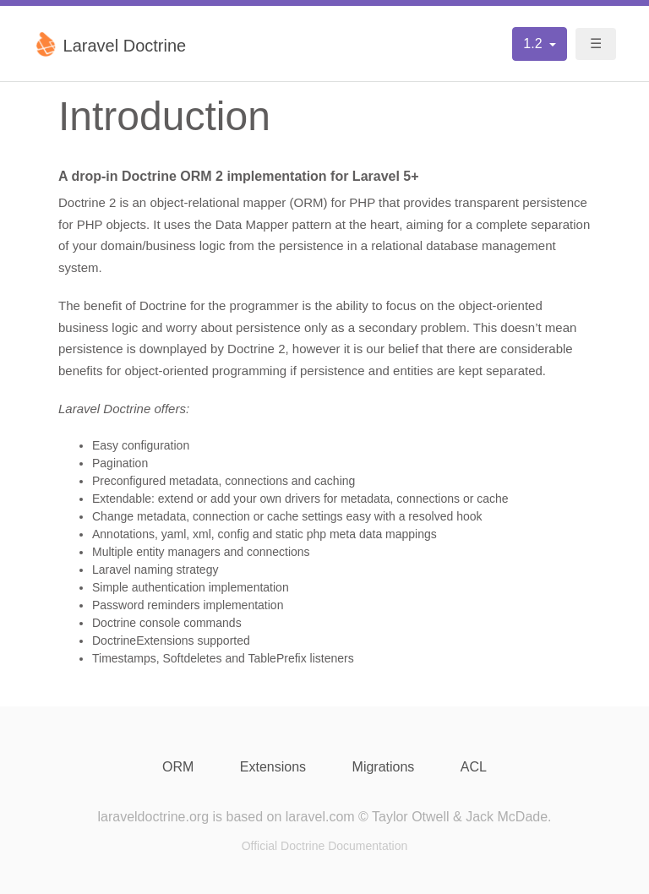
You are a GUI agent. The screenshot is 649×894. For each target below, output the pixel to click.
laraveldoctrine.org (153, 817)
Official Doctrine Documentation (325, 846)
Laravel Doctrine (109, 44)
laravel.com (320, 817)
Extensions (273, 767)
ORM (178, 767)
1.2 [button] (534, 43)
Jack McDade (507, 817)
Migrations (383, 767)
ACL (474, 767)
